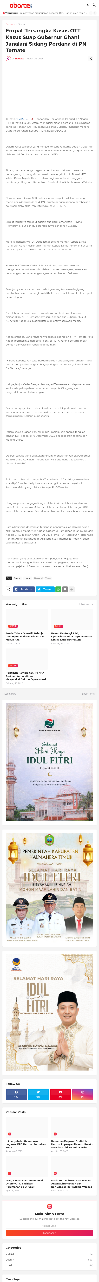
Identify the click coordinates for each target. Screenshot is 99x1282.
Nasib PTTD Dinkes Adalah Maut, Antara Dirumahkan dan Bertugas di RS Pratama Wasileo (71, 1183)
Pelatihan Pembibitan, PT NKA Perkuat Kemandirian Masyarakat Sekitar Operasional (26, 676)
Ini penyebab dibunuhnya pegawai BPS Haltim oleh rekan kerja (54, 13)
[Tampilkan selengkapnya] (72, 589)
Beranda (10, 24)
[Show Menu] (4, 5)
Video (48, 578)
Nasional (38, 578)
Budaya (49, 1254)
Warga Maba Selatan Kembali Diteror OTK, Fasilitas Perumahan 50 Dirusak (24, 1183)
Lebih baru (10, 693)
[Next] (95, 13)
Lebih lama (88, 693)
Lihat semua (86, 604)
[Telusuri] (94, 5)
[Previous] (90, 13)
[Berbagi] (90, 58)
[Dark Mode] (88, 5)
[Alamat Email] (49, 1226)
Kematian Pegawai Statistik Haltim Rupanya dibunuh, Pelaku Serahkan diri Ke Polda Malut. (72, 1144)
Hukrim (27, 578)
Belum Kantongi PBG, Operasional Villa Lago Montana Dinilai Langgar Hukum (71, 636)
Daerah (22, 24)
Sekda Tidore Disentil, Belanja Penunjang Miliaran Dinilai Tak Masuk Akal (25, 636)
